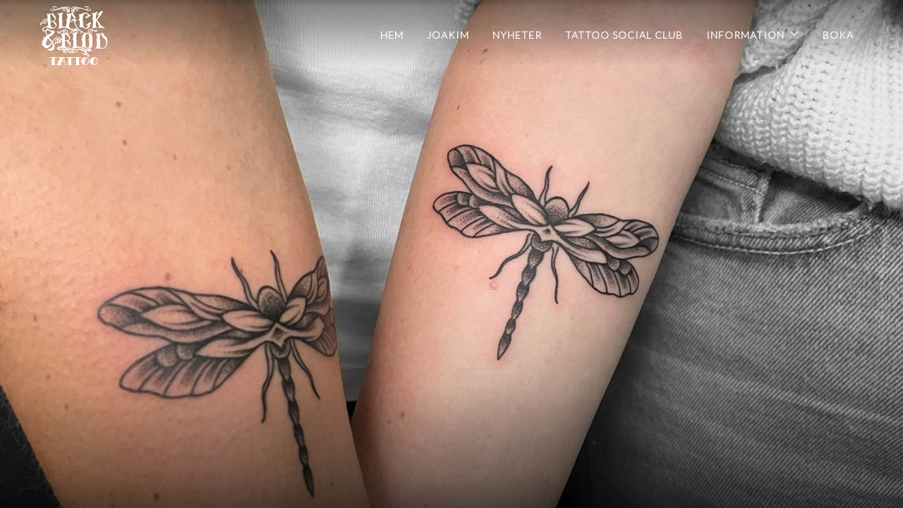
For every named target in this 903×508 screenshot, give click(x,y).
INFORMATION (745, 35)
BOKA (838, 35)
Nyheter (517, 35)
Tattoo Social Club (624, 35)
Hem (392, 35)
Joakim (448, 35)
